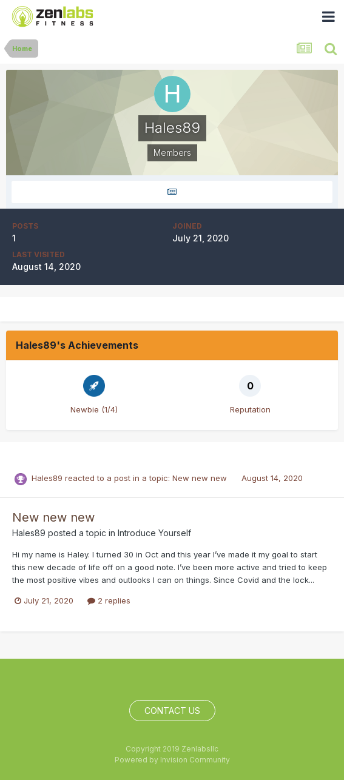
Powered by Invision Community (172, 759)
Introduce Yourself (154, 533)
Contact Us (172, 710)
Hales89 (47, 478)
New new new (200, 478)
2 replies (108, 600)
